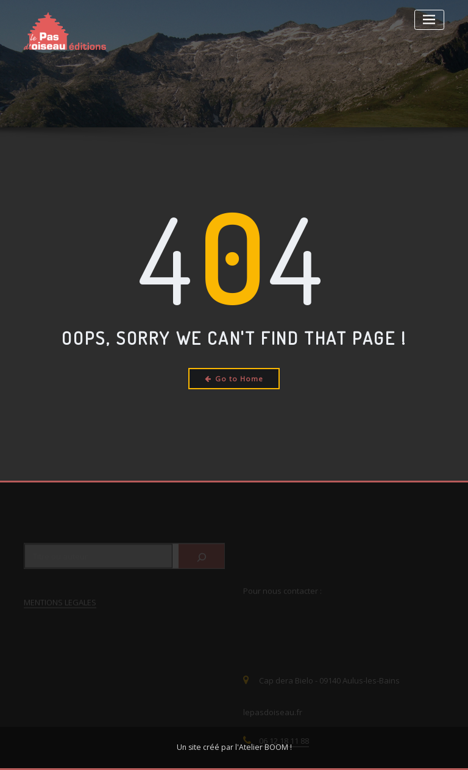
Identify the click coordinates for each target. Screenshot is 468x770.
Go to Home (234, 378)
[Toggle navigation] (429, 20)
